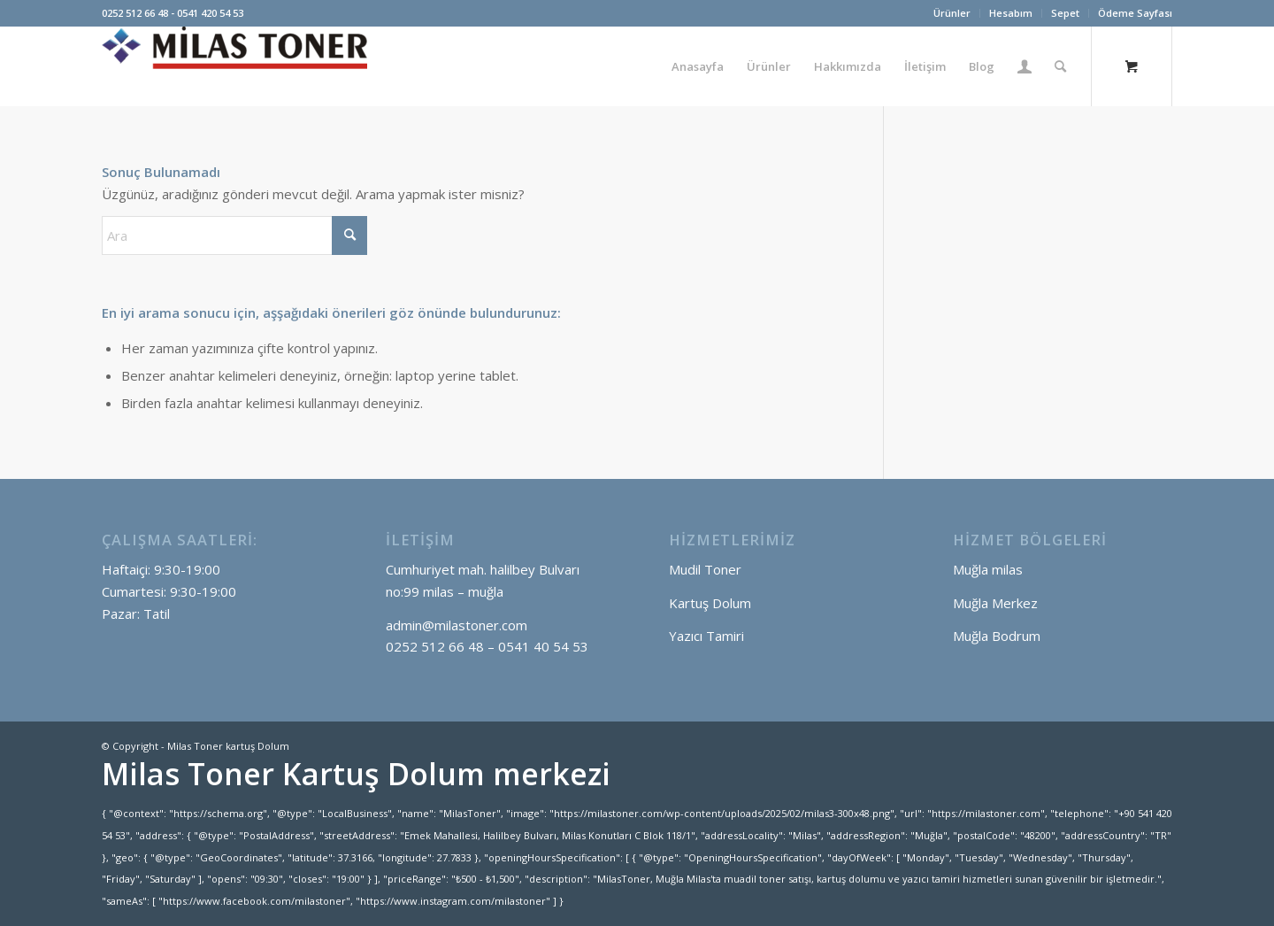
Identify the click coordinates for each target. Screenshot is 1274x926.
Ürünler (952, 12)
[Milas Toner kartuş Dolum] (234, 66)
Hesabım (1010, 12)
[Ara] (1060, 66)
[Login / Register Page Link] (1024, 66)
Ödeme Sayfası (1135, 12)
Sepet (1065, 12)
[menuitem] (952, 13)
